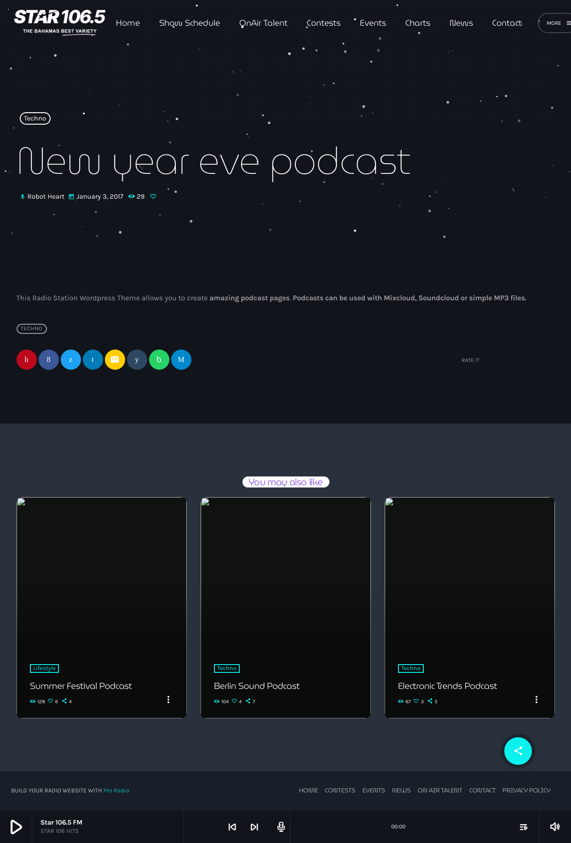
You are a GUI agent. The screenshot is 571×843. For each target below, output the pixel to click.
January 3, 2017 (96, 196)
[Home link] (59, 23)
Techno (35, 119)
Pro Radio (116, 790)
